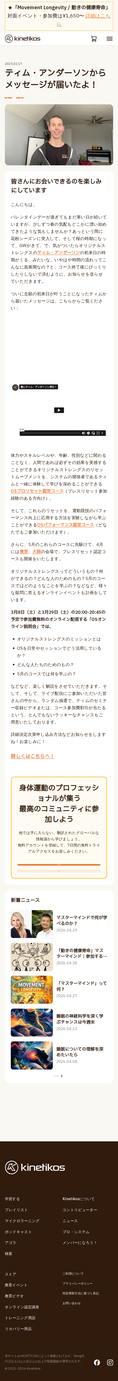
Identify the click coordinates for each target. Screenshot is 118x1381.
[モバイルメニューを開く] (109, 39)
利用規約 (53, 1361)
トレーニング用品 (20, 1318)
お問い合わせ (72, 1303)
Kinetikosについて (79, 1199)
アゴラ (11, 1242)
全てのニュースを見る (59, 1110)
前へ (16, 103)
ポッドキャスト (18, 1232)
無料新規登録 (59, 879)
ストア (11, 1274)
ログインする (59, 895)
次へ (42, 103)
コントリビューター (80, 1210)
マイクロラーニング (22, 1221)
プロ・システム (76, 1232)
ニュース (70, 1221)
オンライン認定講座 (22, 1307)
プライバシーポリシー (78, 1283)
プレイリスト (16, 1210)
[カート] (93, 39)
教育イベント (16, 1285)
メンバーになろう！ (80, 1242)
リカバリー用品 (18, 1329)
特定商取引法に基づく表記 (81, 1293)
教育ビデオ (14, 1296)
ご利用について (73, 1273)
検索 (8, 1253)
